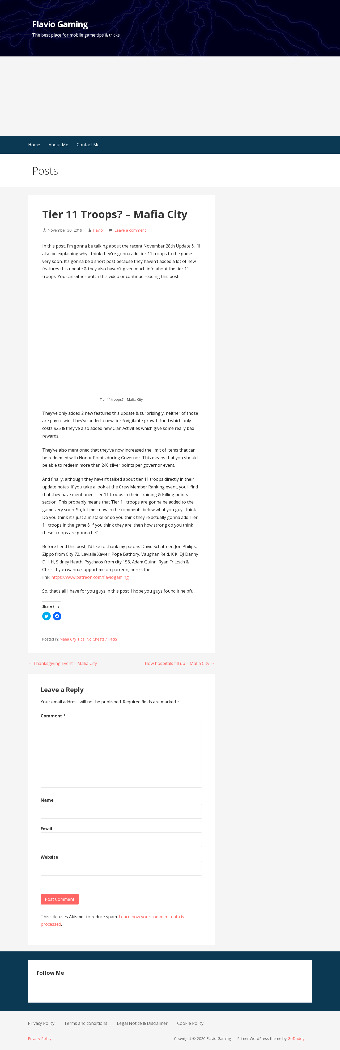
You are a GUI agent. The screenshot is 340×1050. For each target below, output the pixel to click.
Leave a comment (130, 230)
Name (47, 800)
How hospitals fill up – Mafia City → (180, 663)
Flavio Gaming (60, 24)
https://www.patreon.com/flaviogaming (90, 577)
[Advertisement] (170, 96)
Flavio (98, 230)
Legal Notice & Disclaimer (142, 1023)
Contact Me (88, 145)
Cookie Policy (190, 1023)
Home (34, 145)
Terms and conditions (85, 1023)
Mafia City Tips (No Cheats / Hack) (88, 639)
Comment (53, 716)
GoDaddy (296, 1038)
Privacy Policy (41, 1023)
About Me (58, 145)
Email (46, 829)
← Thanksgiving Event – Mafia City (62, 663)
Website (49, 857)
